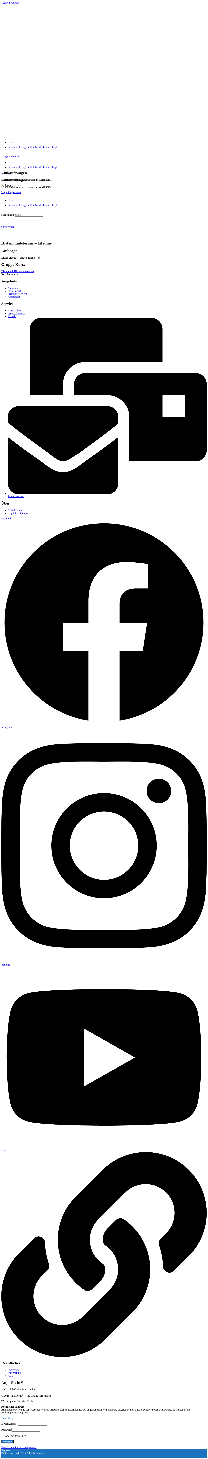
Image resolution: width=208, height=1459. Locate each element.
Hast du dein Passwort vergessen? (19, 1447)
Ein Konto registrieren (13, 1456)
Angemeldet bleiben (14, 1436)
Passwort (6, 1429)
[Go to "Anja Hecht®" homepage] (58, 136)
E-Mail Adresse (9, 1423)
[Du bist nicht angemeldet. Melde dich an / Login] (33, 147)
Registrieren (14, 192)
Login (4, 192)
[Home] (11, 142)
